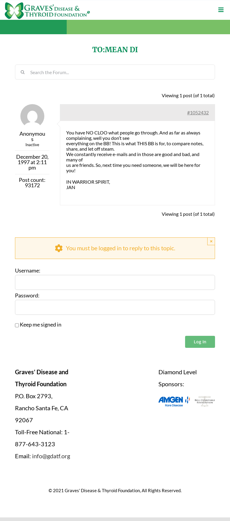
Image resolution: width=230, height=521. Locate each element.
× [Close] (211, 240)
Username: (27, 270)
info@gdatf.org (51, 455)
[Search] (22, 71)
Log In (200, 341)
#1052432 (198, 112)
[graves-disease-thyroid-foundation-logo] (47, 4)
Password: (27, 295)
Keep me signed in (40, 324)
